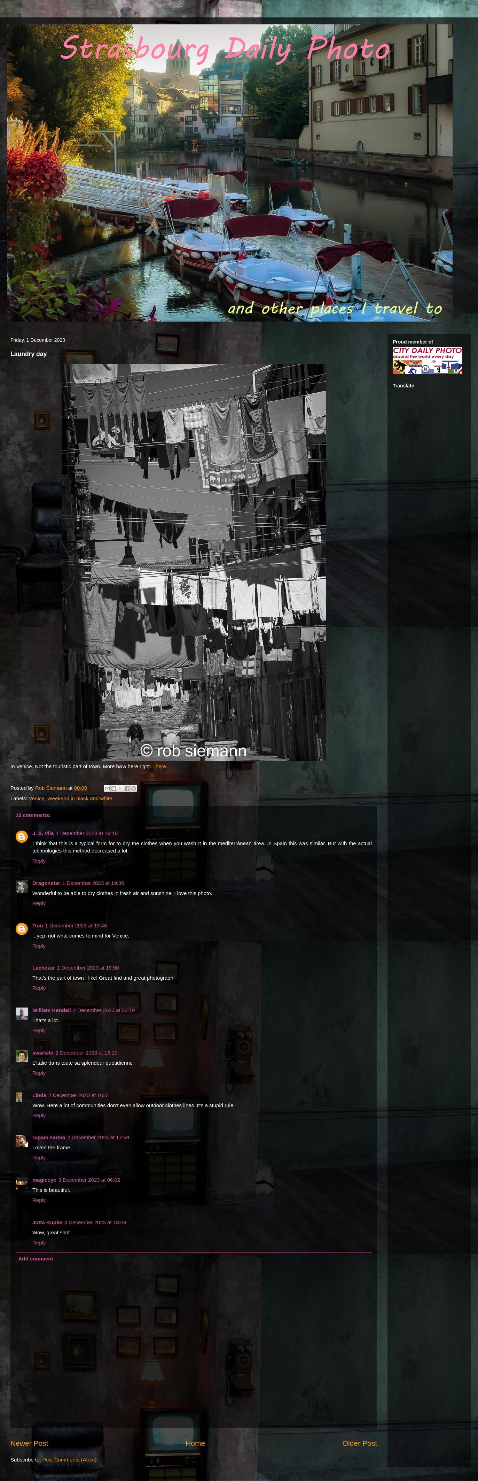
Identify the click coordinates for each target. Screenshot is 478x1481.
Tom (37, 925)
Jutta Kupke (47, 1222)
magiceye (44, 1180)
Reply (39, 861)
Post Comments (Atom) (69, 1460)
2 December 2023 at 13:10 (87, 1053)
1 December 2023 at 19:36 (93, 883)
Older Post (360, 1443)
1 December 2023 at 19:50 (88, 968)
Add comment (35, 1259)
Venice (37, 798)
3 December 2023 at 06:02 (89, 1180)
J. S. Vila (43, 833)
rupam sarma (48, 1137)
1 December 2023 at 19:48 (76, 925)
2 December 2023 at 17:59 (98, 1137)
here (161, 766)
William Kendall (51, 1010)
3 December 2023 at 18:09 (95, 1222)
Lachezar (43, 968)
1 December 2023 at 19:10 (87, 833)
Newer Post (29, 1443)
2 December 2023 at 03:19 (104, 1010)
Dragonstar (46, 883)
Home (195, 1443)
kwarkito (43, 1053)
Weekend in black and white (79, 798)
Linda (39, 1095)
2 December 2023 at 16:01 (79, 1095)
